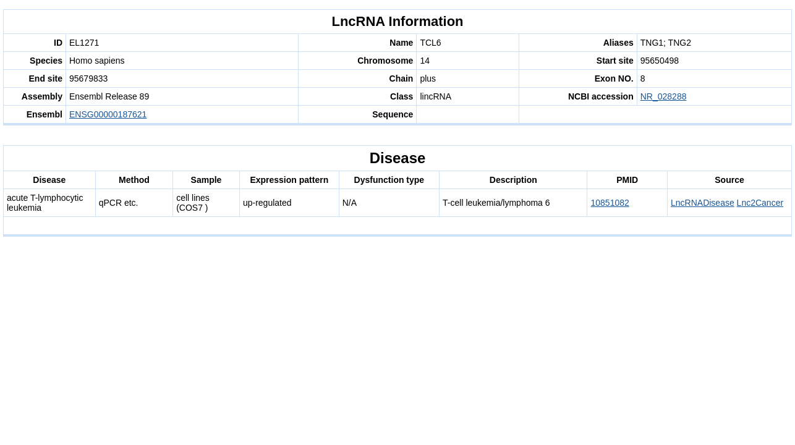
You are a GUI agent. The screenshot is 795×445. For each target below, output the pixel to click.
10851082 (609, 203)
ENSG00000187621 (108, 114)
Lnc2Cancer (760, 203)
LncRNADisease (702, 203)
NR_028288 (663, 96)
